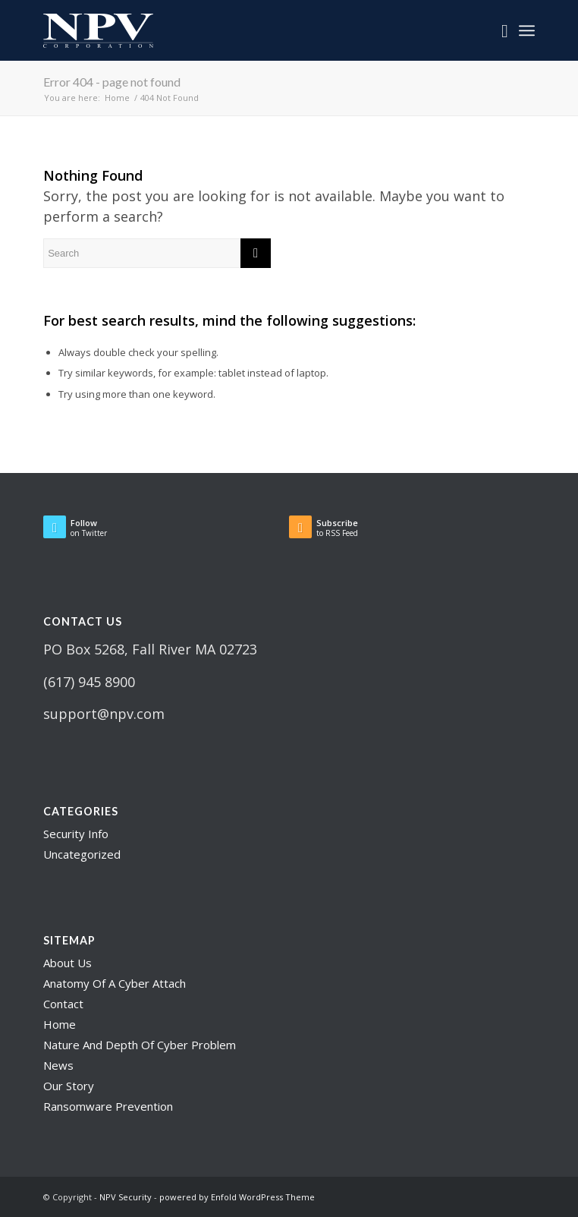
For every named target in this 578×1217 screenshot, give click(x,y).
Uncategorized (82, 854)
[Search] (497, 30)
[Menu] (527, 30)
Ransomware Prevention (108, 1106)
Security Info (75, 833)
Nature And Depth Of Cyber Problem (139, 1044)
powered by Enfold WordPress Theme (237, 1197)
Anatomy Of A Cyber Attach (114, 983)
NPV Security (125, 1197)
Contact (63, 1003)
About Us (67, 962)
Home (59, 1024)
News (58, 1065)
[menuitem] (497, 30)
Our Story (68, 1085)
